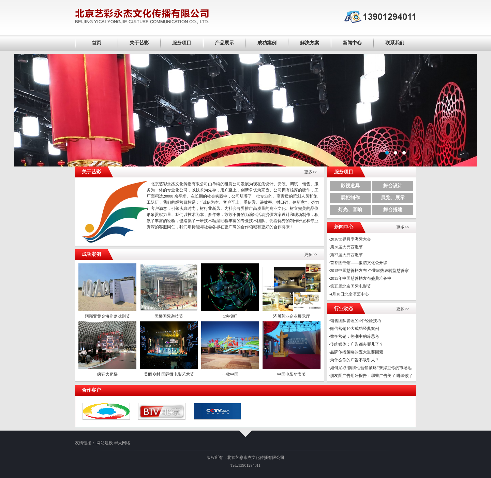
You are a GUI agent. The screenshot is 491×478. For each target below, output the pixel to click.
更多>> (310, 172)
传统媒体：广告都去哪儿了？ (356, 344)
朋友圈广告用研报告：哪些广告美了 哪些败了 (371, 375)
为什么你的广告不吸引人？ (354, 360)
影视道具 (350, 185)
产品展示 (224, 42)
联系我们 (394, 42)
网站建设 (104, 442)
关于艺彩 (139, 42)
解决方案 (309, 42)
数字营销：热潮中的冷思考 (354, 336)
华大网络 (122, 442)
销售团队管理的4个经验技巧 (355, 320)
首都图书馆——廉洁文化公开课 (358, 262)
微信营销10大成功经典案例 (354, 328)
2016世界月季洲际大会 (350, 239)
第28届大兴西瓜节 (346, 247)
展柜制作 (350, 197)
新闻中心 (352, 42)
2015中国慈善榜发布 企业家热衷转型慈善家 (369, 270)
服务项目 (181, 42)
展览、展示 (393, 197)
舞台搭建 (392, 209)
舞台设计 (392, 185)
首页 (96, 42)
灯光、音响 (350, 209)
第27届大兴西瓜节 (346, 254)
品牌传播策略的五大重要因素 (356, 352)
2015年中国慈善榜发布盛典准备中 (360, 278)
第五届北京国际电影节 (350, 286)
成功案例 (267, 42)
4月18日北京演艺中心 (349, 294)
